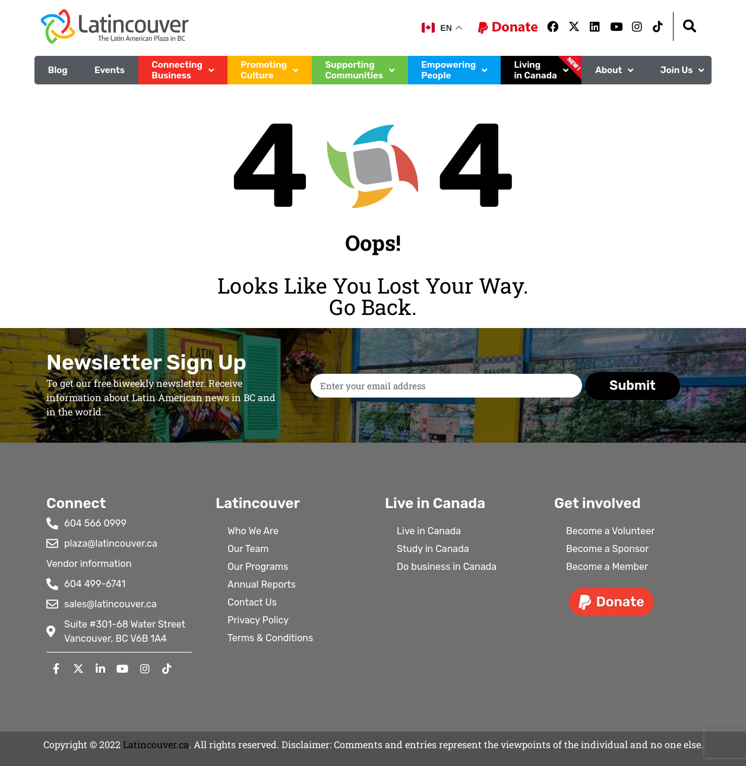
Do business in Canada (447, 566)
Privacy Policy (258, 620)
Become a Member (607, 566)
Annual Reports (261, 584)
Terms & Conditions (270, 638)
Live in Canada (429, 531)
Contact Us (252, 602)
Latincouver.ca (156, 744)
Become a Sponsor (607, 548)
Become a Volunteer (610, 531)
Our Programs (257, 566)
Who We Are (253, 531)
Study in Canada (433, 548)
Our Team (247, 548)
